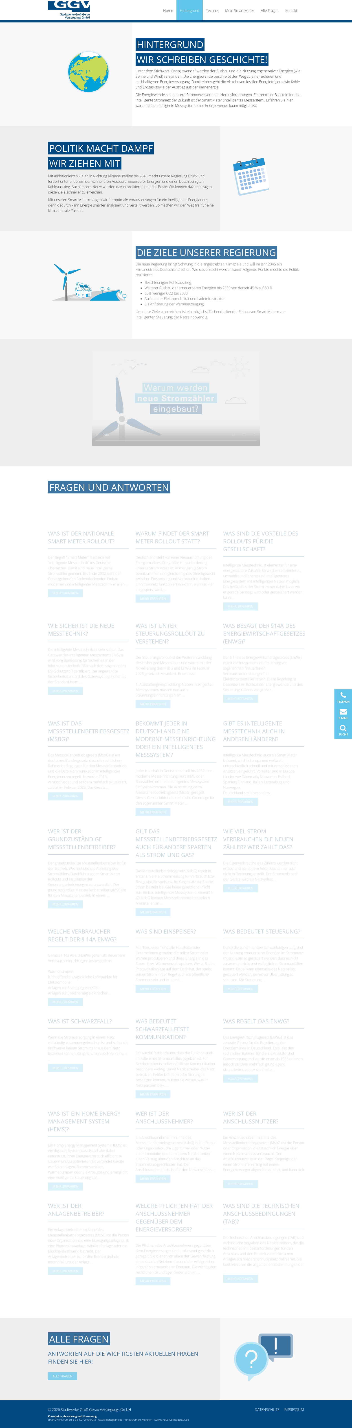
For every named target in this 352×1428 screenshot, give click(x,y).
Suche (343, 730)
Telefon (343, 698)
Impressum (294, 1409)
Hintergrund (189, 10)
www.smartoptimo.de (110, 1419)
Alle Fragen (270, 10)
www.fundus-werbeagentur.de (171, 1419)
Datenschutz (267, 1409)
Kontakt (291, 10)
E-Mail (343, 714)
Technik (212, 10)
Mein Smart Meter (239, 10)
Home (168, 10)
